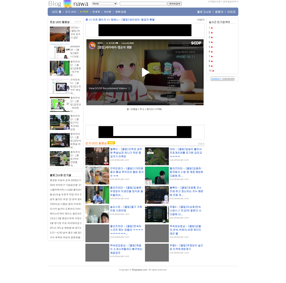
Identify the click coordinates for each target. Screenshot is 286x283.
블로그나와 (204, 12)
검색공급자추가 (230, 1)
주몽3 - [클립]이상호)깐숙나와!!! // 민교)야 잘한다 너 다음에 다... (185, 210)
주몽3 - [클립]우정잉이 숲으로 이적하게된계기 (186, 247)
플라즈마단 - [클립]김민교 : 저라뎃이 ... (75, 104)
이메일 (134, 109)
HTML (159, 109)
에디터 (150, 109)
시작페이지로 (214, 1)
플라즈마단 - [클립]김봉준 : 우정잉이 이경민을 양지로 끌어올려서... (126, 191)
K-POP (84, 12)
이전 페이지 (99, 19)
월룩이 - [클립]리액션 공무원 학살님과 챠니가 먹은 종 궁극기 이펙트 (126, 152)
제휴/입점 (120, 12)
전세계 (96, 12)
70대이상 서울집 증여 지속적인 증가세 (70, 204)
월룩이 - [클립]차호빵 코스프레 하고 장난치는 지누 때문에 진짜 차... (186, 191)
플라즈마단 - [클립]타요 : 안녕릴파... (75, 158)
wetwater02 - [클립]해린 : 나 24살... (75, 51)
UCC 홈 (56, 12)
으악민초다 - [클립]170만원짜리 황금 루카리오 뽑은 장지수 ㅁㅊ (127, 171)
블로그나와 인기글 (60, 175)
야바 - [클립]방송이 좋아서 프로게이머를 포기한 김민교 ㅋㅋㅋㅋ (186, 152)
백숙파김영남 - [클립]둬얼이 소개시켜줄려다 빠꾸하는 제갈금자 (126, 248)
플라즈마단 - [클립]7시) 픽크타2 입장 (75, 122)
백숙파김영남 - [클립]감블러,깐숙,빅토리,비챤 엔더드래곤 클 (185, 229)
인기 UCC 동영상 (96, 143)
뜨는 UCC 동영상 (60, 22)
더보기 (78, 21)
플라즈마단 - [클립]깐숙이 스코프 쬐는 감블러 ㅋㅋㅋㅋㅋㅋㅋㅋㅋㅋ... (126, 229)
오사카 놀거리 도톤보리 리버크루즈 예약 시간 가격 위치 (79, 208)
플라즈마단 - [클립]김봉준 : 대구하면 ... (75, 68)
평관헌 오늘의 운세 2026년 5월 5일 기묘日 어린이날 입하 (80, 180)
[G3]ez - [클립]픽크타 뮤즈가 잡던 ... (75, 34)
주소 (142, 109)
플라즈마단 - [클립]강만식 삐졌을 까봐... (75, 140)
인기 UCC (70, 12)
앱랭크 (219, 12)
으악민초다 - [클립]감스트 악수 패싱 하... (75, 86)
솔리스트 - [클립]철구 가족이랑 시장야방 (126, 208)
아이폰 (107, 12)
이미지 (231, 12)
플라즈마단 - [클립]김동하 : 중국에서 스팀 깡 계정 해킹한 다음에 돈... (186, 171)
